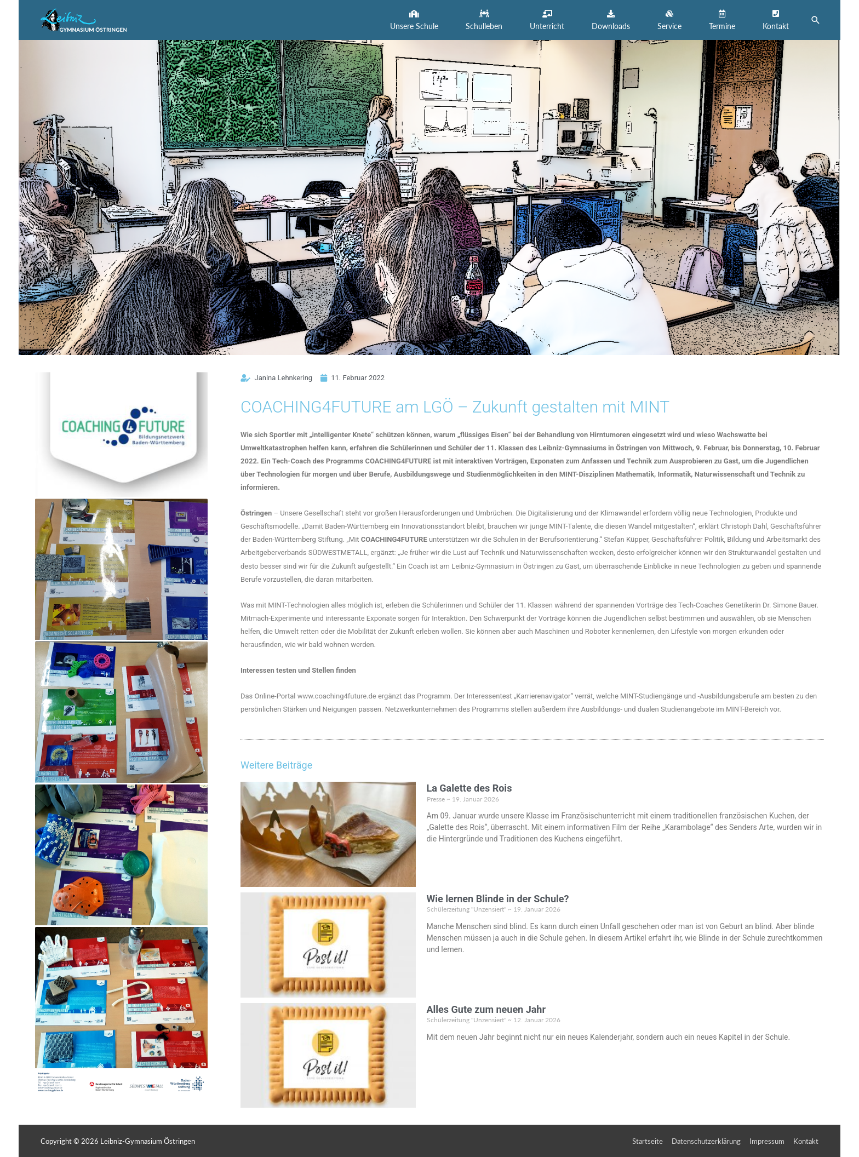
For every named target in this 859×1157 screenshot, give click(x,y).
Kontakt (805, 1141)
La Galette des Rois (469, 788)
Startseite (647, 1141)
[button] (414, 20)
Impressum (766, 1141)
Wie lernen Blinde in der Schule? (498, 898)
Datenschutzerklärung (706, 1141)
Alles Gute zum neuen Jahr (486, 1009)
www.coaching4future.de (336, 696)
